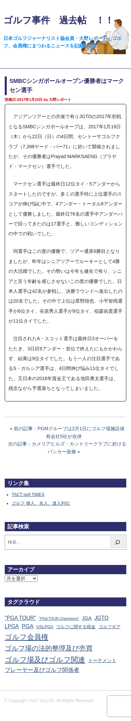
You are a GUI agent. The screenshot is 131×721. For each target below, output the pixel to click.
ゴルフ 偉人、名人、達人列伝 (40, 503)
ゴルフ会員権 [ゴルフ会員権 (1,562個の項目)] (26, 637)
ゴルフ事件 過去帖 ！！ (58, 20)
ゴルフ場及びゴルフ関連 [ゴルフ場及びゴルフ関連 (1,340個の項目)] (45, 659)
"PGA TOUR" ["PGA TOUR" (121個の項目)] (20, 618)
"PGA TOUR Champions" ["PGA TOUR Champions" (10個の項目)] (59, 618)
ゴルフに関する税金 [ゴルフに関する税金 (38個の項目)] (76, 626)
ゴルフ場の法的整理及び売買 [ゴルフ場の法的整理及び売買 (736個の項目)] (49, 648)
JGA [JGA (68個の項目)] (86, 618)
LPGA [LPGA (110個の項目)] (12, 626)
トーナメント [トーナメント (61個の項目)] (102, 660)
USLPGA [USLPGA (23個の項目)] (44, 627)
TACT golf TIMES (27, 494)
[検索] (117, 542)
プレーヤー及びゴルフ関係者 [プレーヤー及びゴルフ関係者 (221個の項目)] (42, 670)
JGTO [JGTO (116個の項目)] (102, 618)
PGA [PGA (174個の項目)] (27, 626)
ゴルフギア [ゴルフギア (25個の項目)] (110, 627)
